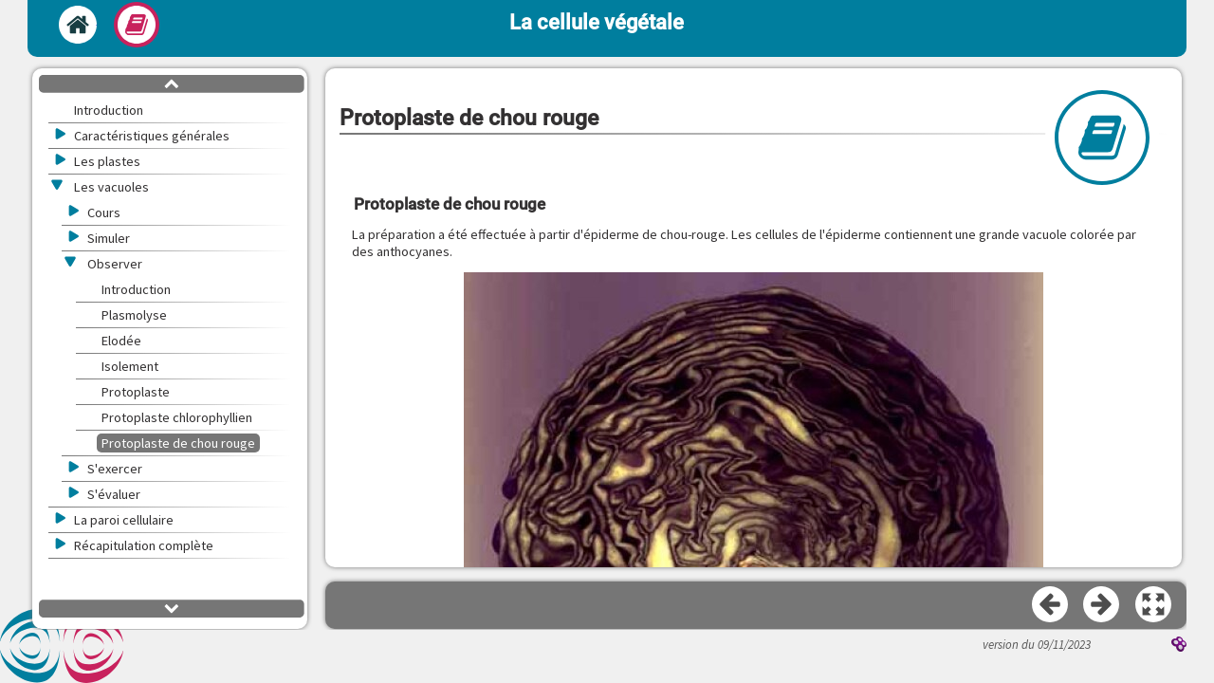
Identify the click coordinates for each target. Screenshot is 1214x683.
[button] (1154, 605)
